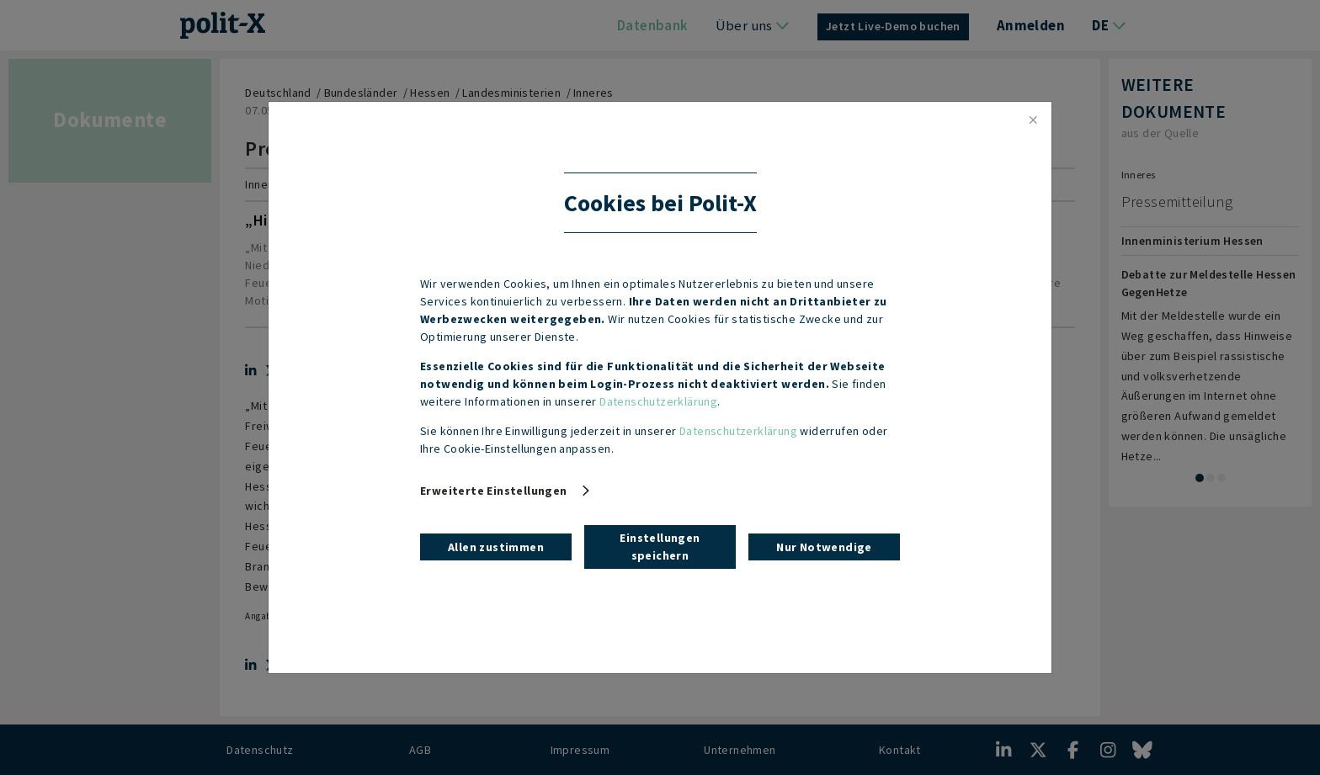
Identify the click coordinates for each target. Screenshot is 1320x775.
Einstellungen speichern (660, 546)
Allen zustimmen (496, 547)
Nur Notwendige (824, 547)
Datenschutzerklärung (658, 401)
